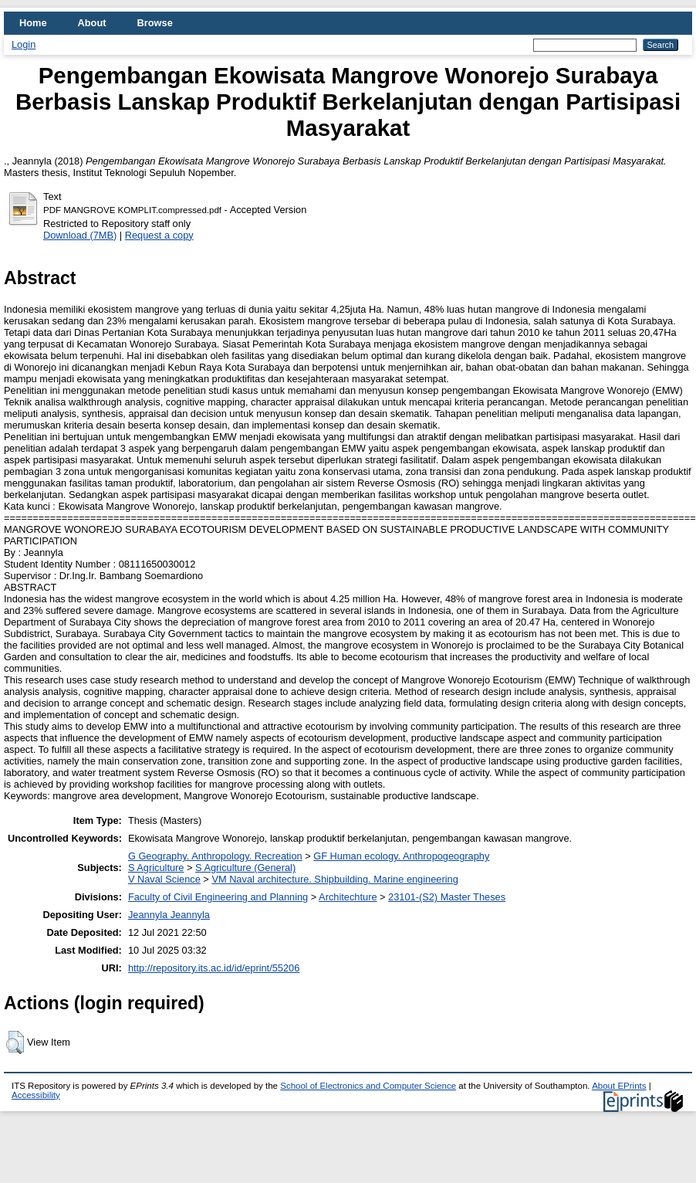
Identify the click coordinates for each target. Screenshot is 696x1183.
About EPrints (619, 1085)
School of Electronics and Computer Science (368, 1085)
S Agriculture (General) (245, 867)
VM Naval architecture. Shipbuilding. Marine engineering (334, 879)
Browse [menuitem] (155, 23)
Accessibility (36, 1095)
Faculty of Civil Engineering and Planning (218, 897)
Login (23, 44)
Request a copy (159, 235)
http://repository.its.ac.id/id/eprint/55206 (213, 968)
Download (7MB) (80, 235)
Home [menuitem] (33, 23)
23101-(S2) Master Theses (446, 897)
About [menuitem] (92, 23)
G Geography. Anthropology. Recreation (215, 856)
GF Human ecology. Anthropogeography (401, 856)
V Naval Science (164, 879)
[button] (15, 1042)
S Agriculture (156, 867)
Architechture (348, 897)
